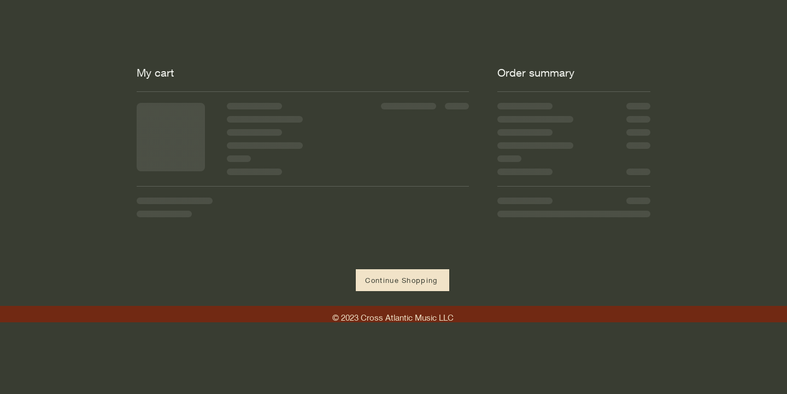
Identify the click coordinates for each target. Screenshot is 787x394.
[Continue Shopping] (402, 280)
